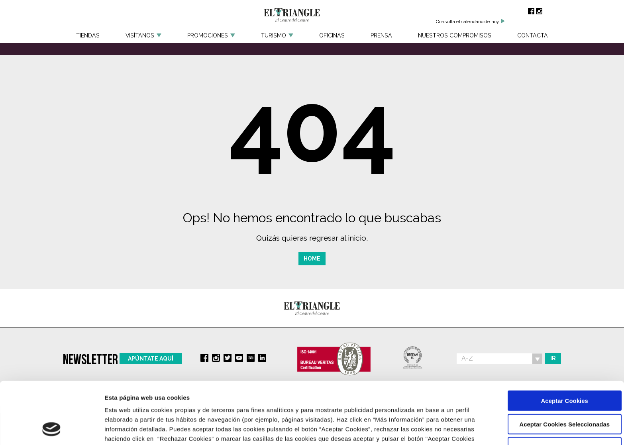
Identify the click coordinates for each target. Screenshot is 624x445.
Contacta (532, 35)
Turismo (273, 35)
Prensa (381, 35)
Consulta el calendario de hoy (470, 21)
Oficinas (332, 35)
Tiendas (88, 35)
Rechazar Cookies (557, 391)
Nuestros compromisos (454, 35)
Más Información (128, 429)
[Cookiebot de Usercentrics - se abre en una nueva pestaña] (51, 429)
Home (312, 258)
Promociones (207, 35)
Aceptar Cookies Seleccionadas (557, 367)
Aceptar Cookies (557, 344)
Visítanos (140, 35)
